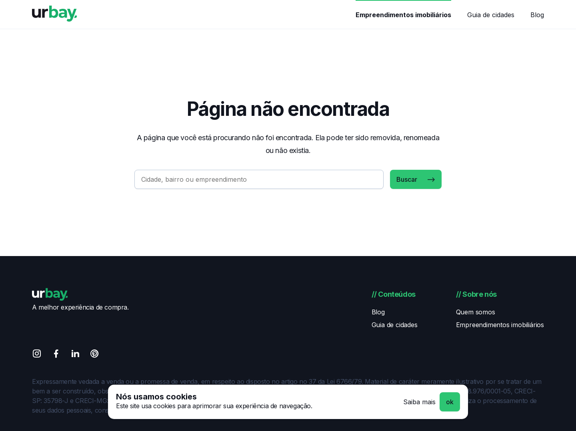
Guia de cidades (490, 15)
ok (450, 402)
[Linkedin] (75, 355)
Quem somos (475, 312)
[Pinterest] (94, 355)
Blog (537, 15)
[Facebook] (56, 355)
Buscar (406, 179)
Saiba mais (419, 402)
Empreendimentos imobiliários (403, 15)
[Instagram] (37, 355)
